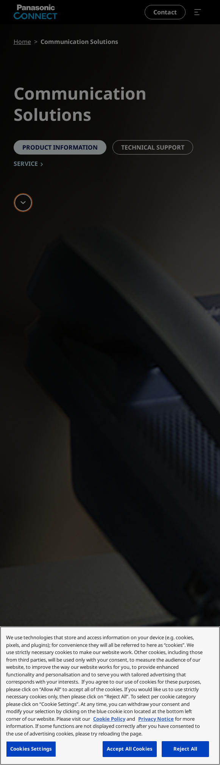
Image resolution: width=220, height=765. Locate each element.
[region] (110, 695)
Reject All (185, 748)
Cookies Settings (31, 748)
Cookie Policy (109, 718)
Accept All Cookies (130, 748)
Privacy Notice (156, 718)
